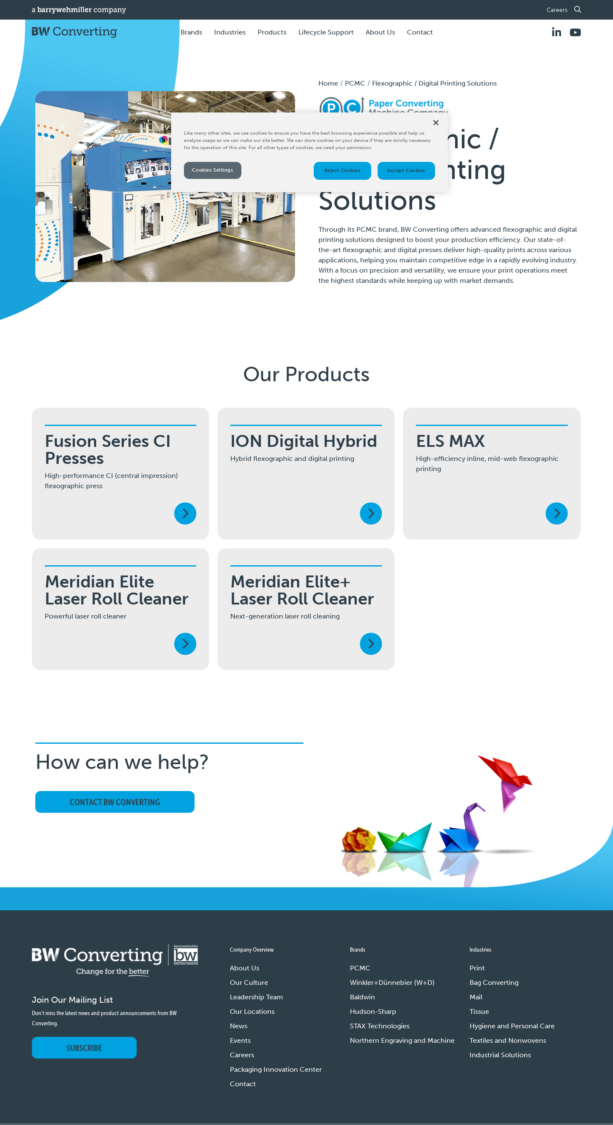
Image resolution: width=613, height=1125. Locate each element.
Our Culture (249, 982)
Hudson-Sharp (373, 1011)
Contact (420, 32)
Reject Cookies (342, 170)
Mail (476, 997)
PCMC (355, 83)
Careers (557, 10)
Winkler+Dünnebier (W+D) (392, 982)
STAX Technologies (380, 1026)
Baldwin (362, 997)
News (238, 1026)
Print (477, 968)
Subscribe (84, 1047)
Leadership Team (256, 997)
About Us (244, 968)
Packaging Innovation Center (276, 1069)
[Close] (436, 122)
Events (240, 1040)
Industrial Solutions (500, 1055)
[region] (309, 152)
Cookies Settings (212, 170)
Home (328, 83)
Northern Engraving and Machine (402, 1040)
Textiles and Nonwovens (508, 1040)
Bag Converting (494, 982)
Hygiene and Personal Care (512, 1026)
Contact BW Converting (115, 802)
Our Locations (252, 1011)
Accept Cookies (406, 170)
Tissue (479, 1011)
